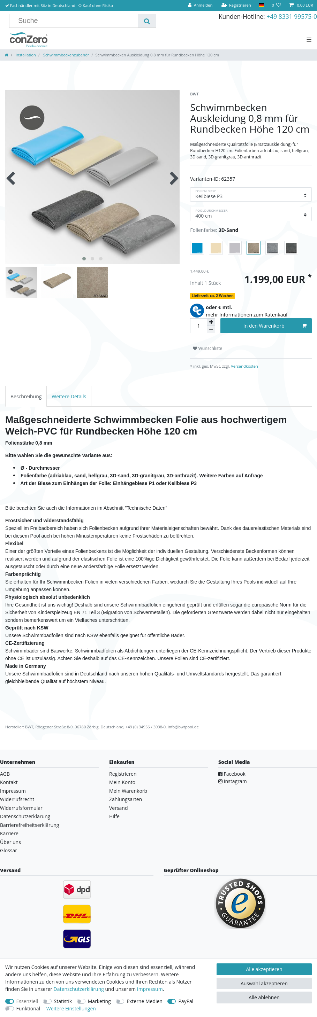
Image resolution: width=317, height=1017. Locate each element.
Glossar (8, 850)
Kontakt (9, 782)
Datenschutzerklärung (25, 816)
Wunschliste (207, 348)
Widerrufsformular (21, 808)
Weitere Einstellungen (71, 1008)
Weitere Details (69, 396)
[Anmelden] (200, 5)
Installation (25, 54)
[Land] (261, 5)
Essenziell (27, 1001)
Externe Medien (145, 1001)
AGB (5, 773)
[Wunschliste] (276, 5)
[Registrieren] (236, 5)
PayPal (185, 1001)
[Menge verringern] (211, 329)
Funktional (28, 1008)
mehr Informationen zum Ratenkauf (247, 314)
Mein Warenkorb (128, 791)
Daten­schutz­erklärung (79, 989)
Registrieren (123, 773)
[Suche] (147, 21)
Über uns (10, 842)
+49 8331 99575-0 (291, 16)
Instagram (232, 781)
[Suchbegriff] (76, 21)
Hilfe (114, 816)
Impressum (13, 791)
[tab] (26, 396)
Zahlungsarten (125, 799)
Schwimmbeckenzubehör (65, 54)
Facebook (232, 773)
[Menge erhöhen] (211, 322)
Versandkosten (244, 366)
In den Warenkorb (275, 325)
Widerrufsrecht (17, 799)
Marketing (99, 1001)
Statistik (63, 1001)
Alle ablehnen (264, 997)
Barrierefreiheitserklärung (29, 825)
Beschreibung (25, 396)
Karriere (9, 833)
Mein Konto (122, 782)
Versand (118, 808)
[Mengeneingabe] (198, 325)
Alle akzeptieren (264, 969)
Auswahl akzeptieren (264, 983)
